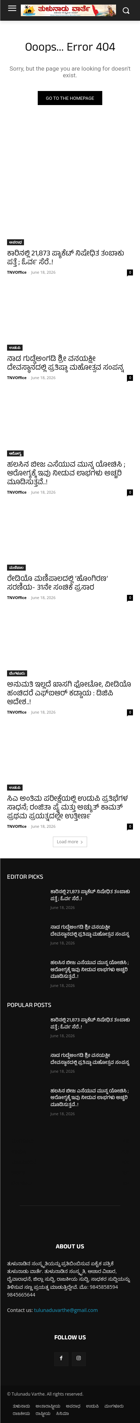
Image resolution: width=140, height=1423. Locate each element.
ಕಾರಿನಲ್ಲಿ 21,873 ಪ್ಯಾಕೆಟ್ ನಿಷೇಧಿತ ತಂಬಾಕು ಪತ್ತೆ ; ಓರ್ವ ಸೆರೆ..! (65, 258)
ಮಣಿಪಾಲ (16, 567)
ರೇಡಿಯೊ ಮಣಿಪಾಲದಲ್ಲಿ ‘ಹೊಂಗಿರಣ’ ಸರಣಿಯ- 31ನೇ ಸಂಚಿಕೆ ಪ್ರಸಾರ (57, 583)
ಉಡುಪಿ (14, 347)
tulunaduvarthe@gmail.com (66, 1310)
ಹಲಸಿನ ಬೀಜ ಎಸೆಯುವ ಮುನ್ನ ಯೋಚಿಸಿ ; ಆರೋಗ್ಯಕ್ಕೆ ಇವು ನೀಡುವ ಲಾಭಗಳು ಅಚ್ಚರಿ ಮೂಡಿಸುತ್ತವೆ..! (66, 474)
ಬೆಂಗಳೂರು (17, 673)
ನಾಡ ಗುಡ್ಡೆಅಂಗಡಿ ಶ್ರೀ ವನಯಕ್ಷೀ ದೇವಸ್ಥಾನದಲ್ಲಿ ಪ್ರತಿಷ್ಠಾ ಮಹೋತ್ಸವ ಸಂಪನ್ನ (65, 364)
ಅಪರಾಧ (15, 242)
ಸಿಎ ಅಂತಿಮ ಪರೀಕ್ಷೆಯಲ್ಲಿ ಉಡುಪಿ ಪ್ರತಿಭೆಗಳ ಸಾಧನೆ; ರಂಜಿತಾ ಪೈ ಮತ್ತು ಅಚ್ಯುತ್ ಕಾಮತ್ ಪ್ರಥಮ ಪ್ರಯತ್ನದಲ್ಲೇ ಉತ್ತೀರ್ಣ (67, 808)
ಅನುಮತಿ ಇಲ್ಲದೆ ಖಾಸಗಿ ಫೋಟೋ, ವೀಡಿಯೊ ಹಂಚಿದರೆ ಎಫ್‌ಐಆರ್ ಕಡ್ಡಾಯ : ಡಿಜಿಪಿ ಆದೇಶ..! (69, 694)
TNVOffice (16, 272)
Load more (70, 842)
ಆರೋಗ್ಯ (15, 453)
